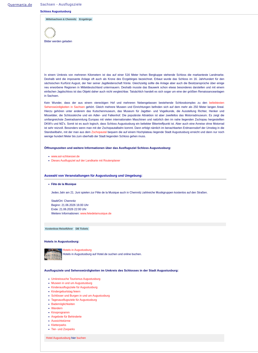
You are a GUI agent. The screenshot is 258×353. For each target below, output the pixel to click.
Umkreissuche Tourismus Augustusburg (75, 278)
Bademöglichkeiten (63, 304)
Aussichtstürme (60, 320)
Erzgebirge (85, 19)
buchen (81, 337)
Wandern (56, 308)
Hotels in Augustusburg (77, 249)
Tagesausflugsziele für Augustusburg (74, 299)
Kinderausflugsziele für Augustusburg (74, 287)
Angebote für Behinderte (66, 316)
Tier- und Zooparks (63, 329)
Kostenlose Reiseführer (59, 228)
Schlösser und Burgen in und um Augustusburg (80, 295)
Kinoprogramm (60, 312)
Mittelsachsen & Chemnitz (61, 19)
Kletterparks (58, 324)
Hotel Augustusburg (58, 337)
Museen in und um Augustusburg (71, 283)
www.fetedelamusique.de (95, 213)
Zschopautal (99, 132)
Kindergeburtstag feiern (65, 291)
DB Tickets (82, 228)
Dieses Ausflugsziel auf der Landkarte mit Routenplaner (85, 160)
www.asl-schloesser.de (65, 156)
